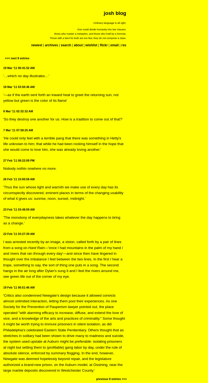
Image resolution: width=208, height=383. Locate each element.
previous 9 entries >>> (111, 379)
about (78, 45)
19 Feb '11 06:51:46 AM (19, 287)
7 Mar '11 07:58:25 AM (18, 130)
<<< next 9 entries (17, 58)
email (114, 45)
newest (36, 45)
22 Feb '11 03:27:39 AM (19, 233)
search (66, 45)
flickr (104, 45)
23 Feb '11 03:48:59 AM (19, 209)
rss (123, 45)
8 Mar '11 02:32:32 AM (18, 111)
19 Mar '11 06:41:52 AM (19, 68)
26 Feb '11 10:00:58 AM (19, 179)
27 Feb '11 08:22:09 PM (19, 160)
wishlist (91, 45)
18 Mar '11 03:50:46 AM (19, 87)
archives (51, 45)
